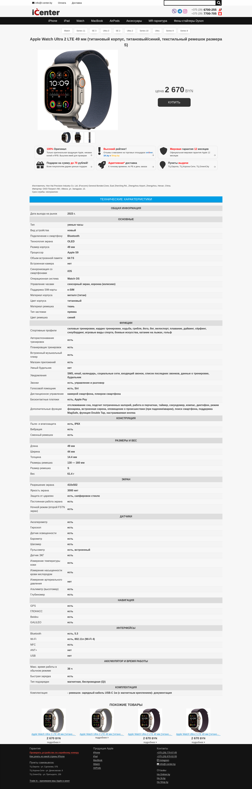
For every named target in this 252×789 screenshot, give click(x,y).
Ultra (157, 31)
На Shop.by (162, 782)
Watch (67, 31)
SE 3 (94, 31)
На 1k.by (161, 778)
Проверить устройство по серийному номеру (54, 752)
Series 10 (144, 31)
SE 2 (118, 31)
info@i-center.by (42, 3)
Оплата (62, 3)
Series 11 (80, 31)
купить (174, 102)
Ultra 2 (130, 31)
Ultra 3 (106, 31)
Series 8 (184, 31)
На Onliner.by (163, 774)
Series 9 (170, 31)
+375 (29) (207, 9)
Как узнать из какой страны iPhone (47, 756)
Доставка (77, 3)
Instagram (163, 760)
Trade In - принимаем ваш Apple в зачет (50, 781)
